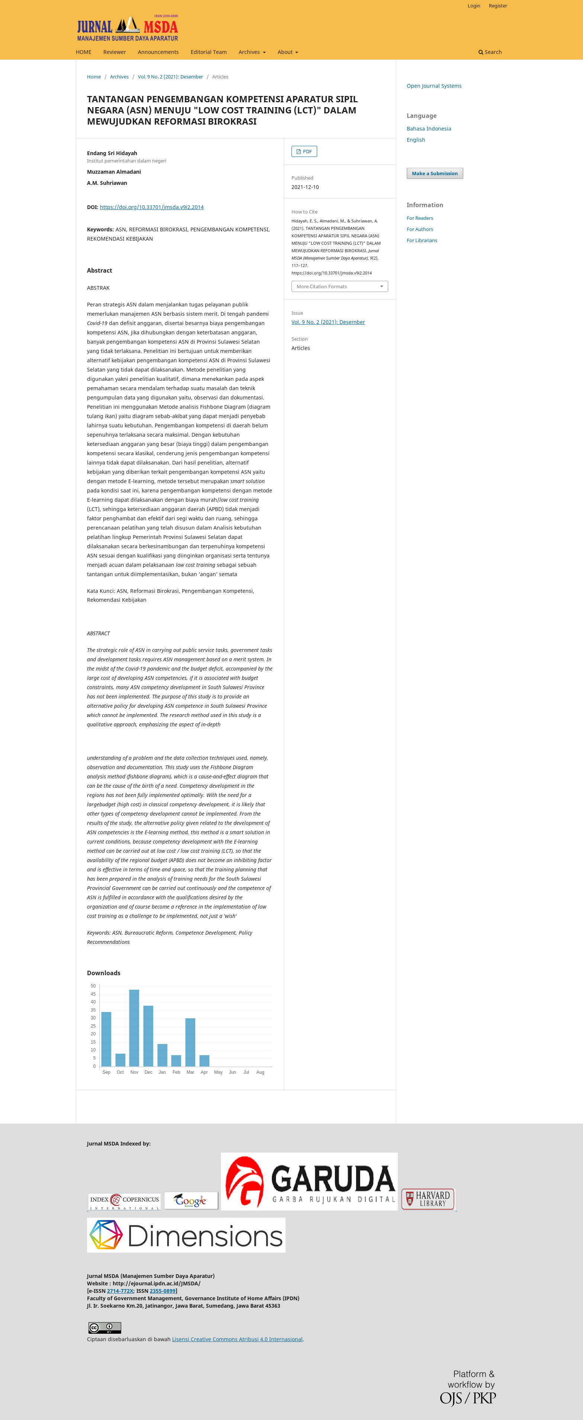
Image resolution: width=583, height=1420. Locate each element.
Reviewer (114, 51)
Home (94, 76)
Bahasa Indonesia (429, 128)
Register (498, 5)
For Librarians (422, 240)
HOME (83, 51)
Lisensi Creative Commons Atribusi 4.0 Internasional (237, 1339)
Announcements (158, 51)
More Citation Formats (322, 286)
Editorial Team (209, 51)
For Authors (420, 229)
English (416, 139)
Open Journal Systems (434, 85)
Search (490, 51)
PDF (307, 151)
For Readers (420, 218)
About (286, 51)
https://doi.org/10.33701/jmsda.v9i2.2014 (152, 207)
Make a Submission (435, 173)
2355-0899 (162, 1290)
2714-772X (120, 1290)
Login (474, 5)
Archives (250, 51)
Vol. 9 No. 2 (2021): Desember (170, 76)
